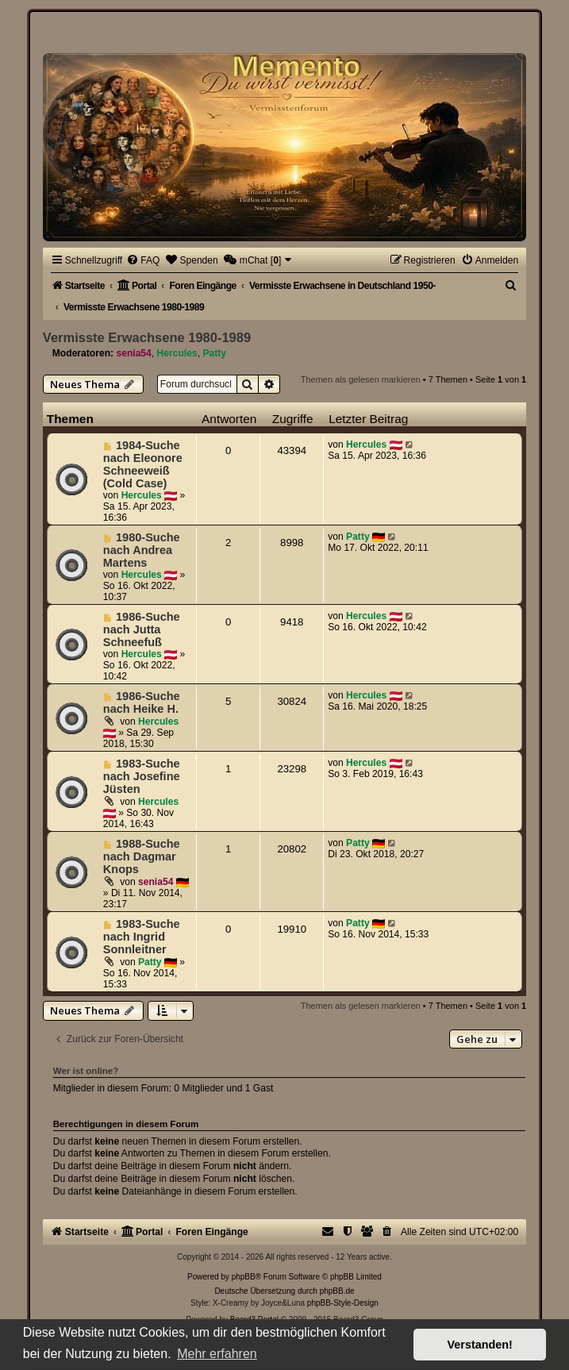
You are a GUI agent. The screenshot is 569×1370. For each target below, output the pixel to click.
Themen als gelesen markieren (361, 379)
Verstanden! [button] (480, 1344)
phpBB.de (337, 1291)
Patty (214, 353)
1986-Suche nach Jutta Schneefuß (141, 629)
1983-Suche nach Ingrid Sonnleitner (141, 937)
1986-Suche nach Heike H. (141, 702)
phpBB (244, 1276)
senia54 (133, 353)
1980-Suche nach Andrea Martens (141, 550)
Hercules (177, 353)
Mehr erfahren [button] (217, 1353)
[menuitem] (143, 260)
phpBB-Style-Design (343, 1303)
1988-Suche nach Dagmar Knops (141, 856)
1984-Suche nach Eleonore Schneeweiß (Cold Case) (143, 464)
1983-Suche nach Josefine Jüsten (141, 776)
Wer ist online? (86, 1071)
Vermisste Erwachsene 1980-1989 (147, 337)
